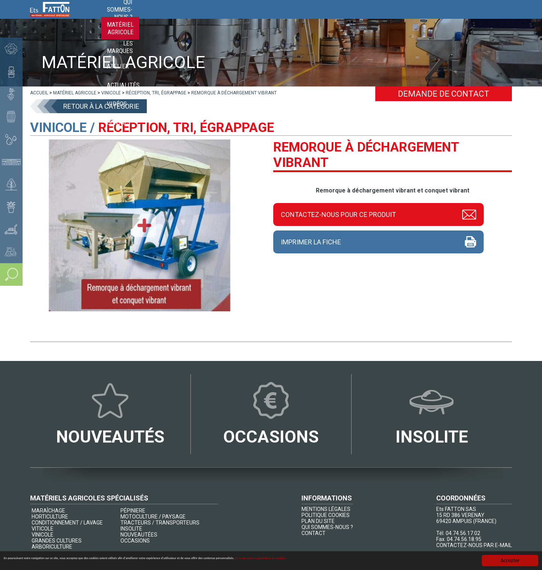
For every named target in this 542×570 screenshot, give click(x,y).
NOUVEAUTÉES (138, 535)
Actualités (422, 19)
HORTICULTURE (50, 517)
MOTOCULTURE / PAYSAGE (153, 517)
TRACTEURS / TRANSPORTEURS (159, 523)
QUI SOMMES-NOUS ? (327, 527)
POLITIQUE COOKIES (325, 515)
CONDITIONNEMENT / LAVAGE (67, 523)
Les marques (343, 19)
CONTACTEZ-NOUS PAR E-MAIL (474, 545)
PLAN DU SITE (318, 521)
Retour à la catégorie (101, 106)
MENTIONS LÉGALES (325, 509)
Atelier (384, 19)
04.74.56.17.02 (463, 533)
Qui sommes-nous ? (220, 19)
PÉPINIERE (132, 511)
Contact (494, 19)
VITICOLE (42, 529)
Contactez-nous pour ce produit (338, 213)
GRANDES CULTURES (57, 541)
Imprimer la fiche (311, 242)
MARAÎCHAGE (48, 511)
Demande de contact (443, 94)
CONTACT (313, 533)
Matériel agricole (286, 19)
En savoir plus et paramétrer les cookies (431, 561)
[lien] (39, 93)
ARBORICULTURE (52, 547)
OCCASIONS (135, 541)
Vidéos (460, 19)
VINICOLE (42, 535)
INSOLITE (131, 529)
